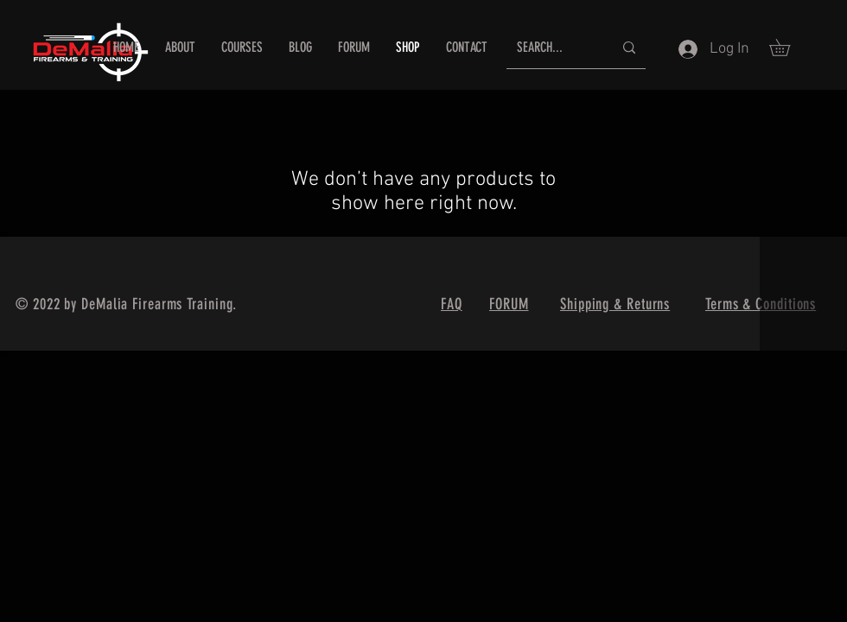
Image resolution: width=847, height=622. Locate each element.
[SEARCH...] (552, 48)
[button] (787, 47)
